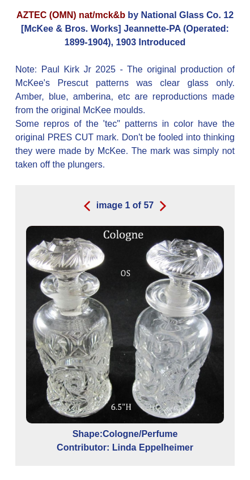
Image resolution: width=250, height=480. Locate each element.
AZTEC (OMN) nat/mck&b (70, 15)
